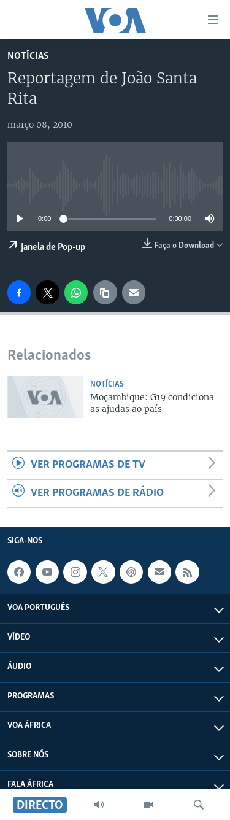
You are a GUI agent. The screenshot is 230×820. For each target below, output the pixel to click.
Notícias (28, 56)
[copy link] (105, 292)
